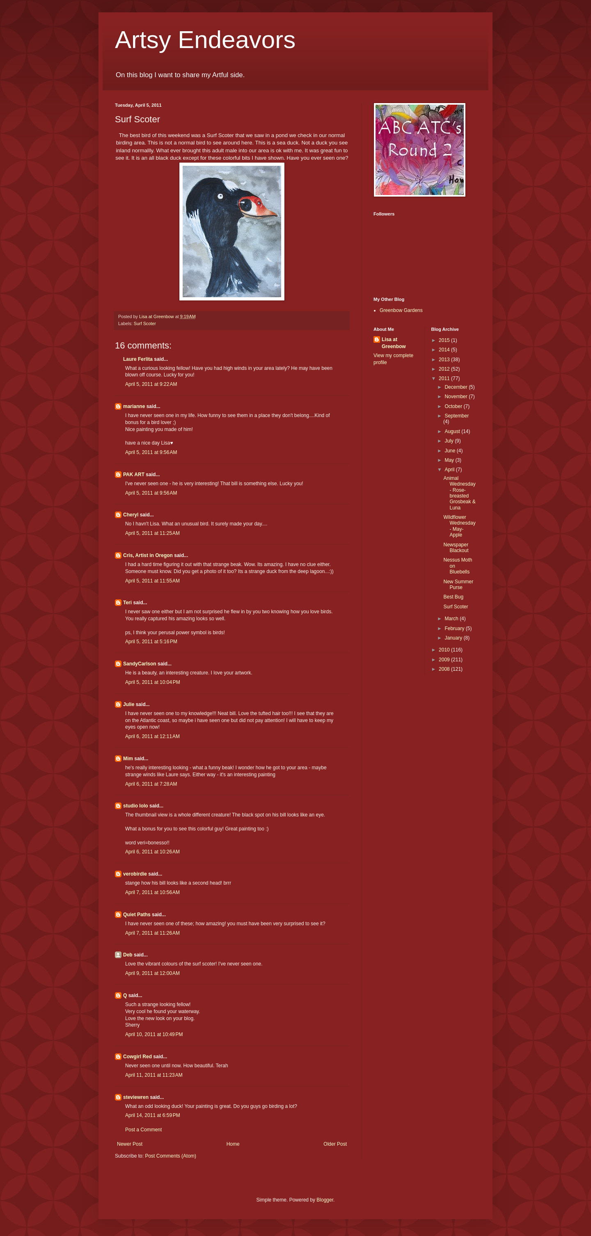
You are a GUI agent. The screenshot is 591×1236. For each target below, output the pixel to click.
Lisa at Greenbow (394, 343)
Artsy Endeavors (205, 39)
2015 (445, 340)
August (452, 431)
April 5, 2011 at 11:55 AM (152, 581)
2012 (445, 369)
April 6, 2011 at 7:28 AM (151, 784)
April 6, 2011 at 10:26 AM (152, 852)
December (456, 387)
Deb (128, 955)
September (456, 416)
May (449, 460)
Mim (128, 758)
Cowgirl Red (137, 1056)
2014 (445, 350)
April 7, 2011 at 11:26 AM (152, 933)
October (453, 406)
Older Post (335, 1144)
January (453, 638)
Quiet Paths (137, 914)
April (450, 469)
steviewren (136, 1097)
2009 (445, 660)
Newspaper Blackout (455, 547)
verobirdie (135, 874)
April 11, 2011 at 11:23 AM (154, 1075)
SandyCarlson (139, 664)
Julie (128, 704)
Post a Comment (143, 1130)
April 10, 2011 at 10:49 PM (154, 1034)
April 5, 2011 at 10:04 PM (152, 682)
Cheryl (130, 515)
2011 (445, 378)
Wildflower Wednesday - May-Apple (459, 526)
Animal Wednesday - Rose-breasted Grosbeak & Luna (459, 493)
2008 (445, 669)
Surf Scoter (145, 323)
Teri (127, 602)
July (449, 441)
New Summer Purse (458, 584)
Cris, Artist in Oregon (148, 555)
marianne (134, 406)
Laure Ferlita (138, 359)
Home (233, 1144)
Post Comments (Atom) (170, 1156)
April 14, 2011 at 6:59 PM (152, 1115)
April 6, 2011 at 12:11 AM (152, 736)
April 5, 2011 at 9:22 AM (151, 384)
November (456, 396)
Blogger (324, 1200)
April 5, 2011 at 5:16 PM (151, 641)
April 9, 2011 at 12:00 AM (152, 973)
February (454, 628)
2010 (445, 650)
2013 (445, 359)
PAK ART (133, 474)
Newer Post (129, 1144)
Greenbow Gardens (401, 310)
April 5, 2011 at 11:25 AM (152, 533)
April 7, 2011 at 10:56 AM (152, 892)
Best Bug (453, 597)
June (450, 451)
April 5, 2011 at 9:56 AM (151, 452)
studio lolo (135, 806)
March (452, 618)
